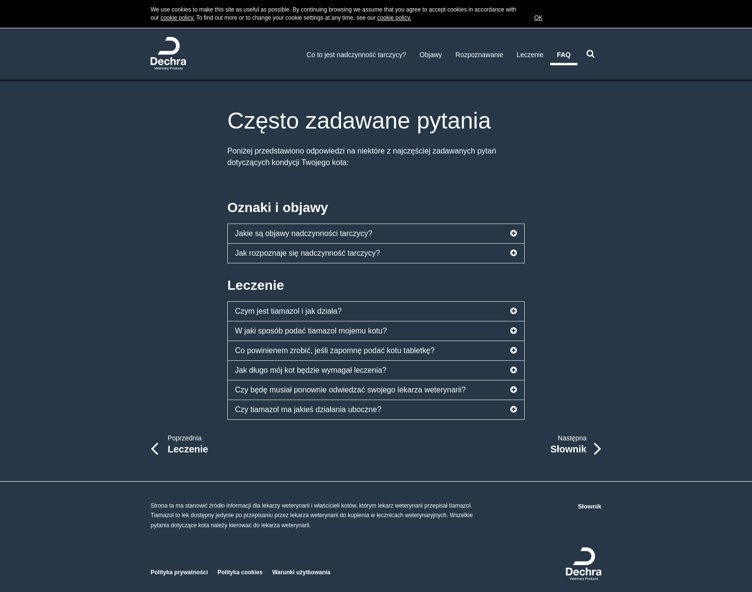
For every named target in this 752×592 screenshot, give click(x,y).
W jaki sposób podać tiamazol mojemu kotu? (376, 331)
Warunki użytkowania (301, 572)
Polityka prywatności (179, 572)
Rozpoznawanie (480, 55)
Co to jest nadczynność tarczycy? (356, 55)
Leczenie (530, 55)
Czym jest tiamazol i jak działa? (376, 311)
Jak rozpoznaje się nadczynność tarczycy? (376, 253)
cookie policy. (178, 17)
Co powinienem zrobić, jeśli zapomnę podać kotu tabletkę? (376, 350)
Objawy (431, 55)
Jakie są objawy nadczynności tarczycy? (376, 233)
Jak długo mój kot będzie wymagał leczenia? (376, 370)
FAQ (564, 55)
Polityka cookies (239, 572)
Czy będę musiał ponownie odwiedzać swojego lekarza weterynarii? (376, 390)
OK (538, 17)
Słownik (589, 506)
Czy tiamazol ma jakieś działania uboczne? (376, 409)
